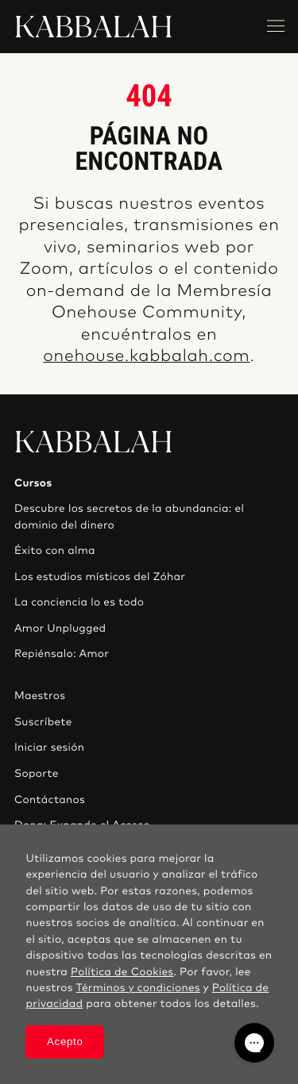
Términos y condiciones (138, 988)
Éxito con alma (54, 550)
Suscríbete (43, 722)
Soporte (36, 773)
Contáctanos (49, 799)
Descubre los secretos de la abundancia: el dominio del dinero (129, 516)
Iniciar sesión (49, 747)
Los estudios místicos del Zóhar (99, 576)
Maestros (39, 696)
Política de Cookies (122, 972)
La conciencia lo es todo (79, 602)
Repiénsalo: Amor (61, 653)
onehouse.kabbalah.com (146, 356)
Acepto (65, 1041)
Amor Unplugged (60, 628)
